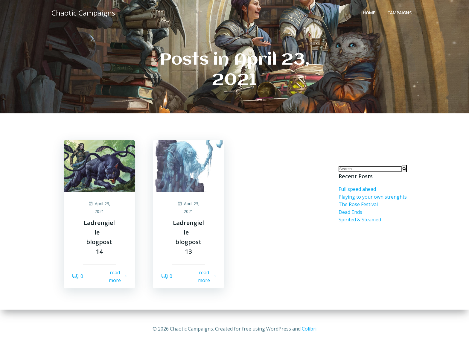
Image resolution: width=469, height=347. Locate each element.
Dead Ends (350, 216)
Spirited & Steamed (360, 224)
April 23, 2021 (99, 206)
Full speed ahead (357, 194)
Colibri (309, 329)
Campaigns (401, 13)
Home (370, 13)
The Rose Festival (358, 209)
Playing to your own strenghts (373, 201)
